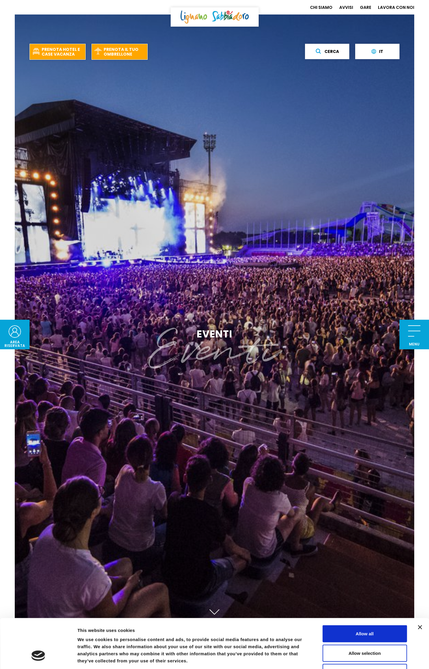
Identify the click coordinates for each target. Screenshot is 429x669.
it (377, 51)
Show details (310, 657)
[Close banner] (420, 585)
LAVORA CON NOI (396, 7)
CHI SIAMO (321, 7)
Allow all (365, 591)
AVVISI (346, 7)
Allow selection (364, 610)
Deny (364, 630)
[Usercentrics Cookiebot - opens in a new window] (38, 657)
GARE (365, 7)
